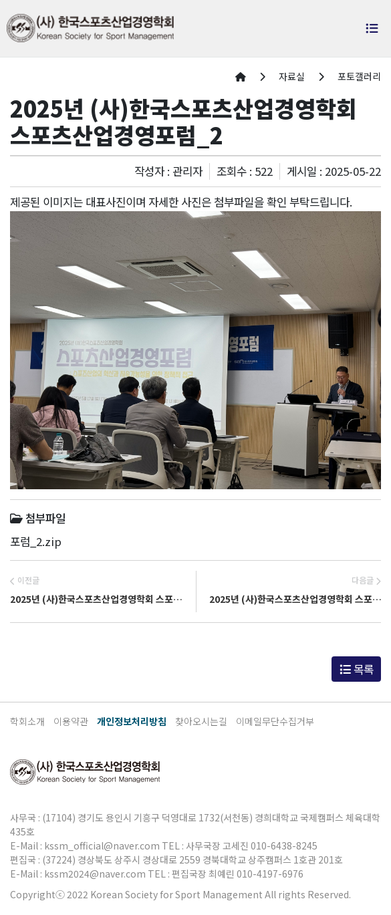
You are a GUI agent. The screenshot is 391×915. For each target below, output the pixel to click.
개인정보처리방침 (131, 721)
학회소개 (27, 721)
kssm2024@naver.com (95, 873)
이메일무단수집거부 (275, 721)
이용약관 (70, 721)
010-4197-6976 (270, 873)
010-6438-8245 (284, 845)
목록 (357, 669)
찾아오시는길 (201, 721)
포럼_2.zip (35, 541)
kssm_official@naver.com (102, 845)
